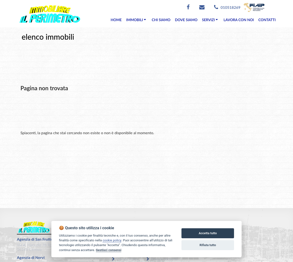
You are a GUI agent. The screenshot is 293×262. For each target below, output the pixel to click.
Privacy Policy (125, 259)
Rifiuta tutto (208, 245)
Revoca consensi (162, 259)
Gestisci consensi (108, 250)
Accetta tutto (208, 233)
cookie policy (112, 240)
